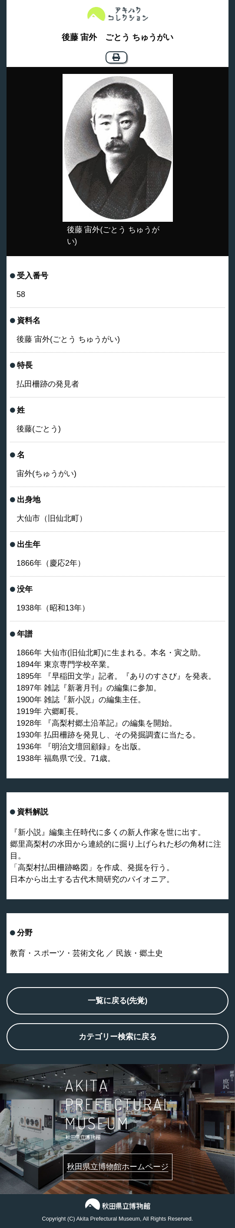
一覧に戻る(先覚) (118, 1000)
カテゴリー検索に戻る (118, 1036)
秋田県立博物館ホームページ (118, 1166)
